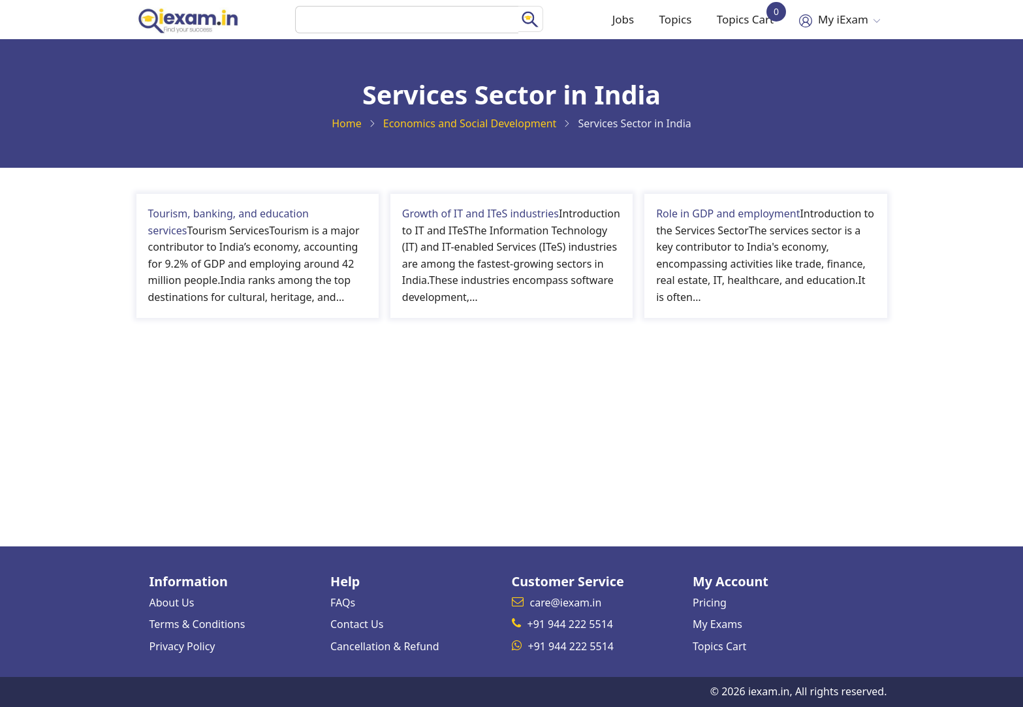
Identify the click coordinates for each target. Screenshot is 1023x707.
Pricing (710, 602)
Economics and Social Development (470, 123)
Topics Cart (743, 15)
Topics (666, 19)
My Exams (717, 624)
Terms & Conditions (197, 624)
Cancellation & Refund (384, 646)
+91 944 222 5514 (570, 624)
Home (347, 123)
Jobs (610, 19)
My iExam (838, 19)
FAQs (342, 602)
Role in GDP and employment (728, 213)
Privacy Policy (182, 646)
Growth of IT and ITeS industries (480, 213)
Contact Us (356, 624)
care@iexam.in (566, 602)
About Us (172, 602)
